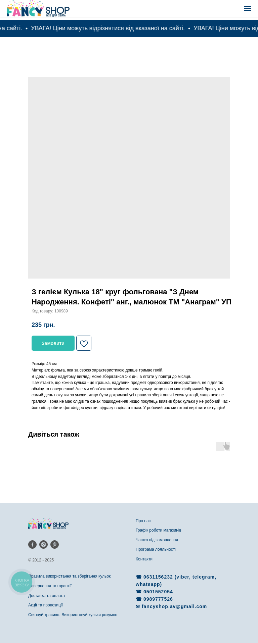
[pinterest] (54, 544)
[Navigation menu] (247, 8)
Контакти (144, 559)
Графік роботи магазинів (158, 530)
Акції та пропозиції (45, 605)
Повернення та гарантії (50, 586)
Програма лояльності (156, 549)
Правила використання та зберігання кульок (69, 576)
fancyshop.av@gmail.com (174, 606)
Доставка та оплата (46, 595)
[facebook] (32, 544)
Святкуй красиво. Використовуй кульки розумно (72, 614)
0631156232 (159, 577)
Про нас (143, 520)
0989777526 (158, 599)
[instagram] (43, 544)
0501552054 (158, 591)
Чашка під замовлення (157, 540)
